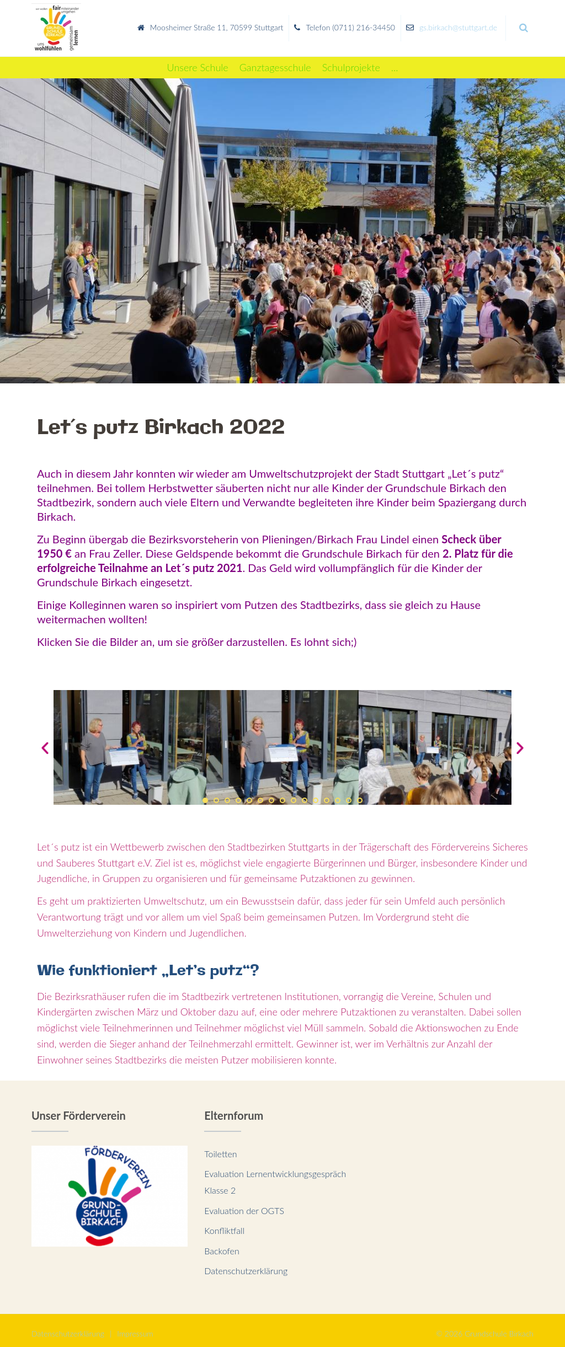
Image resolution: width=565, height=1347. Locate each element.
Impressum (135, 1327)
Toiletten (220, 1147)
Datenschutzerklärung (245, 1264)
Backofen (221, 1244)
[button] (205, 794)
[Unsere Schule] (198, 61)
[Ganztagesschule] (275, 61)
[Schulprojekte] (351, 61)
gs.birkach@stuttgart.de (458, 24)
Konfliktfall (224, 1223)
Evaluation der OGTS (244, 1204)
